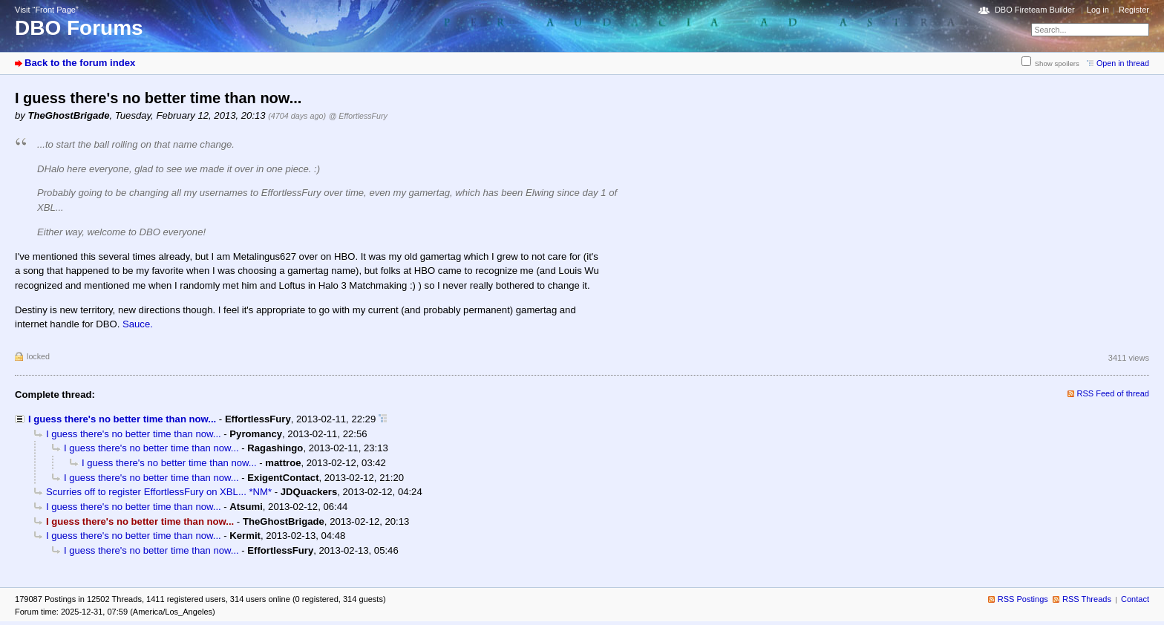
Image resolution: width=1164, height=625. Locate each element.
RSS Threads (1086, 599)
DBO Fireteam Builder (1035, 9)
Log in (1098, 9)
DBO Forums (79, 27)
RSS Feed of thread (1113, 393)
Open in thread (1122, 63)
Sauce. (137, 324)
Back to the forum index (79, 62)
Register (1134, 9)
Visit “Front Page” (47, 9)
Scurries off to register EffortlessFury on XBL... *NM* (159, 491)
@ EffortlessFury (358, 115)
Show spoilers (1057, 63)
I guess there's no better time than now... (122, 419)
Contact (1135, 599)
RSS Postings (1023, 599)
